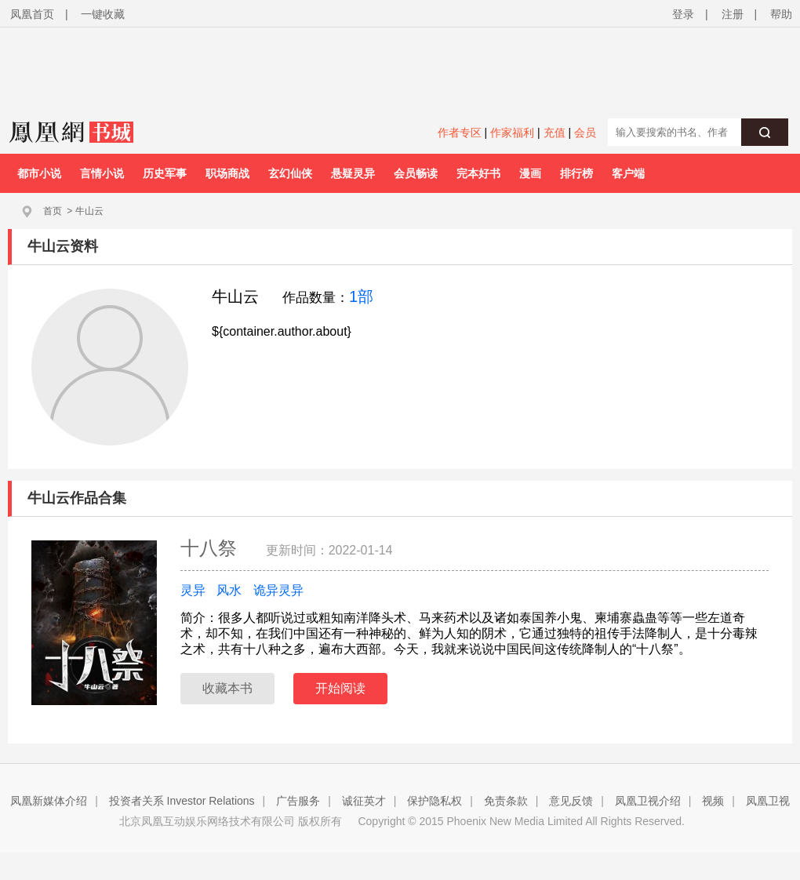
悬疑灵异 (353, 173)
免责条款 (506, 801)
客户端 (628, 173)
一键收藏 (103, 14)
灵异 (192, 590)
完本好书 (478, 173)
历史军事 (165, 173)
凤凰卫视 (768, 801)
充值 (554, 132)
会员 (585, 132)
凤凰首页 (32, 14)
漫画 (530, 173)
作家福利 (512, 132)
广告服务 (298, 801)
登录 (683, 14)
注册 (733, 14)
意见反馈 (571, 801)
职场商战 (227, 173)
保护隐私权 (434, 801)
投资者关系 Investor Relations (182, 801)
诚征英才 (364, 801)
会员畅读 (416, 173)
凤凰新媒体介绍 (48, 801)
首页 (52, 210)
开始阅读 (340, 688)
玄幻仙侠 (290, 173)
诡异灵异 (278, 590)
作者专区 (460, 132)
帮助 (781, 14)
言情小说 (102, 173)
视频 (713, 801)
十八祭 (211, 547)
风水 (229, 590)
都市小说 (39, 173)
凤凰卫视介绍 (648, 801)
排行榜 (576, 173)
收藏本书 (227, 688)
